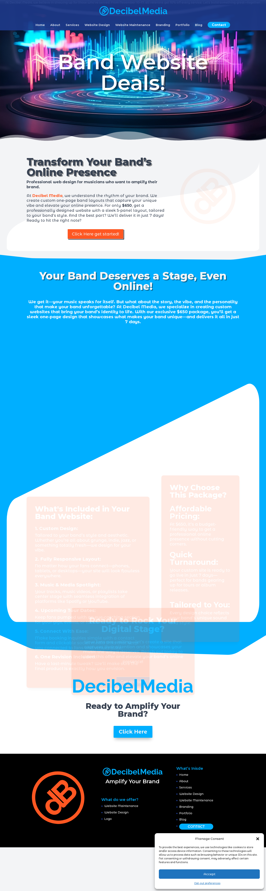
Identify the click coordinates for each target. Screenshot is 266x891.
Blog (198, 25)
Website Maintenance (132, 25)
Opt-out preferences (207, 883)
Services (72, 25)
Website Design (97, 25)
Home (40, 25)
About (55, 25)
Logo (108, 819)
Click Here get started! (95, 233)
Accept (209, 874)
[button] (258, 839)
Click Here (133, 732)
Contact (219, 25)
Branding (163, 25)
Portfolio (182, 25)
